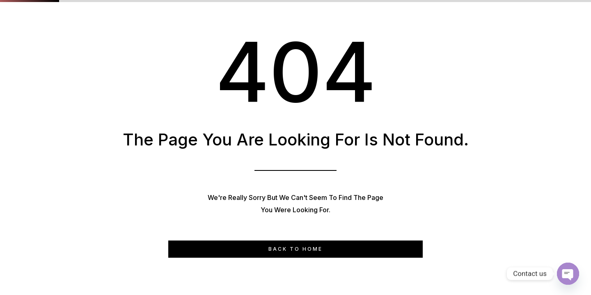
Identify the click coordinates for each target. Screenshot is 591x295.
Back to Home (295, 249)
